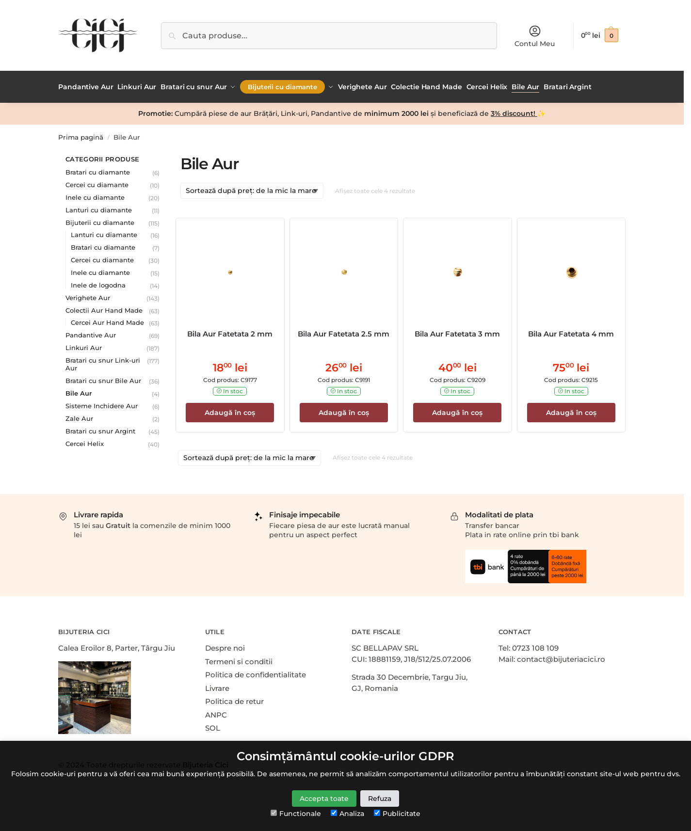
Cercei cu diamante (97, 182)
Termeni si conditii (239, 659)
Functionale (296, 813)
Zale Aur (79, 416)
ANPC (216, 712)
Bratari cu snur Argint (100, 428)
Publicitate (397, 813)
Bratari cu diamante (97, 170)
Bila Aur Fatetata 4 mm (571, 331)
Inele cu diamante (95, 195)
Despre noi (225, 646)
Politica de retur (234, 699)
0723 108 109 (535, 646)
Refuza (379, 798)
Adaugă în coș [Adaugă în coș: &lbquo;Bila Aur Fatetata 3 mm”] (457, 410)
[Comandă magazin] (251, 189)
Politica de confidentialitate (255, 672)
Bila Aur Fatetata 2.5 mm (343, 331)
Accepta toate (324, 798)
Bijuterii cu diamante (99, 220)
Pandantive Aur (90, 332)
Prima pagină (80, 135)
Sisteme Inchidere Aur (101, 403)
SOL (212, 726)
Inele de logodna (98, 283)
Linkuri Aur (83, 345)
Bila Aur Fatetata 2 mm (230, 331)
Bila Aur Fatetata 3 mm (457, 331)
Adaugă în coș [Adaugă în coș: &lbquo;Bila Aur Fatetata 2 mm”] (230, 410)
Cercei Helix (84, 441)
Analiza (347, 813)
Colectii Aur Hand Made (104, 308)
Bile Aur (78, 391)
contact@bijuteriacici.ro (561, 656)
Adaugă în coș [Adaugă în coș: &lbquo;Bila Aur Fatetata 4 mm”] (571, 410)
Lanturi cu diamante (98, 207)
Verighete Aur (87, 295)
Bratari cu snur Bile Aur (103, 378)
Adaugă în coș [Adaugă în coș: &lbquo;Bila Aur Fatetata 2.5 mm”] (344, 410)
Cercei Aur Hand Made (107, 320)
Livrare (217, 685)
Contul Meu (534, 36)
